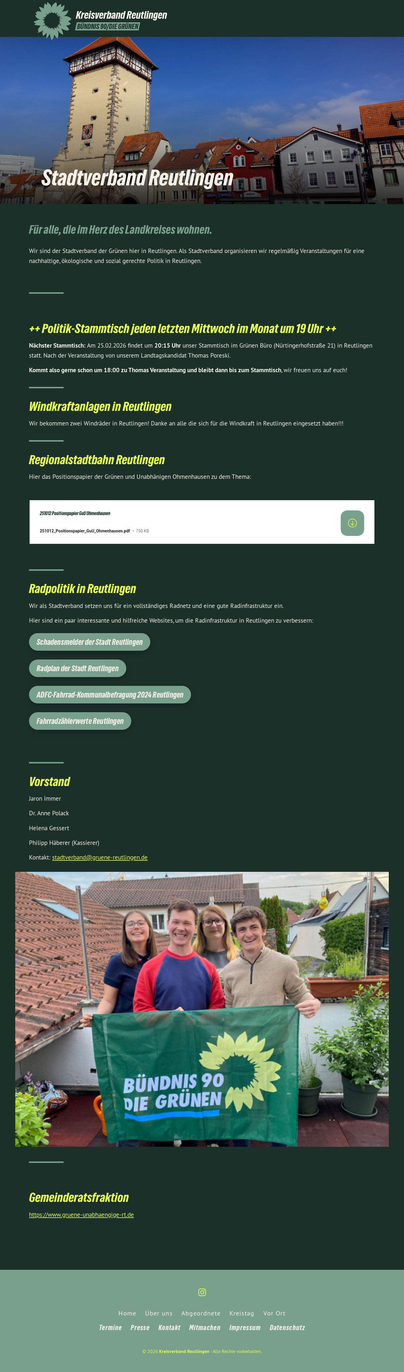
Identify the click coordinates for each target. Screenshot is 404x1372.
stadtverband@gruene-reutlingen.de (100, 857)
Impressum (245, 1328)
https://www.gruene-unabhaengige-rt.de (81, 1215)
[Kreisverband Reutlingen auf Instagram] (367, 8)
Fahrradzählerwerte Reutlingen (80, 721)
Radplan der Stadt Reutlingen (78, 668)
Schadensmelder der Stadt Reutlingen (90, 642)
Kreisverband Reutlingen (184, 1351)
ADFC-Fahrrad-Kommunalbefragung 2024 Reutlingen (110, 694)
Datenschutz (287, 1328)
